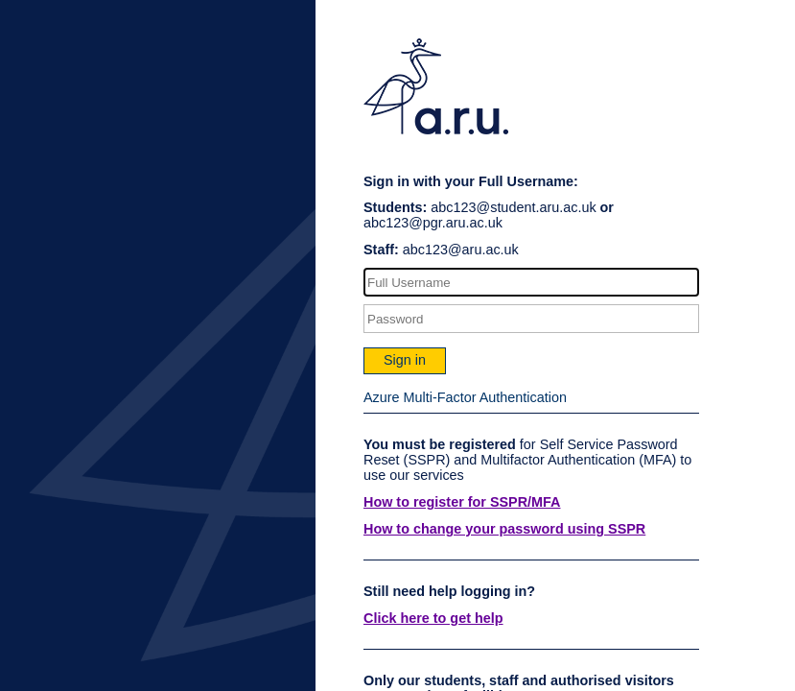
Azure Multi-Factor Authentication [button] (465, 397)
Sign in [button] (405, 360)
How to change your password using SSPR (504, 528)
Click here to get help (433, 618)
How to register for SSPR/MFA (462, 502)
